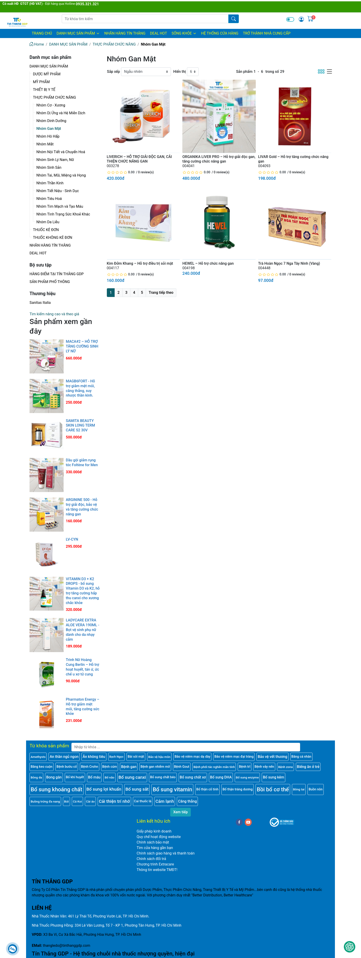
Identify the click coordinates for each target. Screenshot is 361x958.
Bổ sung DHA (221, 777)
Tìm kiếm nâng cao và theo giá (54, 314)
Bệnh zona (285, 767)
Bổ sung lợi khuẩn (103, 789)
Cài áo (90, 801)
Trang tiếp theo (161, 292)
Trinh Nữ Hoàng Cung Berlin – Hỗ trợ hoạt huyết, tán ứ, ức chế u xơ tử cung (82, 667)
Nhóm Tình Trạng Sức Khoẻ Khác (63, 214)
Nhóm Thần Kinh (49, 183)
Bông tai (298, 789)
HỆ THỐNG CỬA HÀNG (219, 33)
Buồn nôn (316, 789)
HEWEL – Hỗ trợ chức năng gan (208, 263)
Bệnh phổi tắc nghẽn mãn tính (214, 767)
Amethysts (38, 757)
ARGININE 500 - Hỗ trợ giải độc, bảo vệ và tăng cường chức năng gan (82, 507)
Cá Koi (77, 801)
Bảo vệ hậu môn (159, 757)
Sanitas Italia (40, 302)
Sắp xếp (113, 71)
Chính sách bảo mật (153, 842)
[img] (301, 19)
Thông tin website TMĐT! (157, 870)
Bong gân (54, 777)
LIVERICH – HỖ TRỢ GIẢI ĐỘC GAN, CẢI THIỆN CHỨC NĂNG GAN (139, 159)
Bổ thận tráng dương (238, 789)
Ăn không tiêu (94, 756)
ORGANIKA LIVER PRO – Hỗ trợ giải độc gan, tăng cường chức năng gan (218, 159)
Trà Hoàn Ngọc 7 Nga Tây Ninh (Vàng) (289, 263)
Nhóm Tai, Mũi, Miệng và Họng (61, 175)
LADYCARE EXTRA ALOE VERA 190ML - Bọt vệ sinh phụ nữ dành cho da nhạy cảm (82, 629)
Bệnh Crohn (89, 767)
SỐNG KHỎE (184, 33)
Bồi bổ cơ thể (273, 789)
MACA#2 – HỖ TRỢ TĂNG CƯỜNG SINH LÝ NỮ (82, 346)
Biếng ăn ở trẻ (308, 767)
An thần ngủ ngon (64, 756)
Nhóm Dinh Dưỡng (51, 121)
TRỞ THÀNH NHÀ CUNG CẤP (267, 33)
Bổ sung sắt (136, 789)
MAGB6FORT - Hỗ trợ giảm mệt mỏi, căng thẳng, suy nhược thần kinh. (80, 388)
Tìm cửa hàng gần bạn (155, 848)
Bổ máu (94, 777)
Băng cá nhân (301, 757)
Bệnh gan (128, 767)
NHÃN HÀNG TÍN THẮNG (124, 33)
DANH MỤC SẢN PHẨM (78, 33)
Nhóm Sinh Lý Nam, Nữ (55, 160)
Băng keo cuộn (41, 767)
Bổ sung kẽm (273, 777)
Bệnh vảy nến (264, 767)
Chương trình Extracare (155, 864)
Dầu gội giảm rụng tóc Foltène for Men (82, 462)
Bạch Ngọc (116, 756)
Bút (66, 801)
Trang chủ (42, 33)
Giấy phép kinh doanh (154, 831)
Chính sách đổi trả (151, 859)
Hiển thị (179, 71)
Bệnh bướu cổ (67, 767)
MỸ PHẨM (41, 82)
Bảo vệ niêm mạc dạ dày (192, 757)
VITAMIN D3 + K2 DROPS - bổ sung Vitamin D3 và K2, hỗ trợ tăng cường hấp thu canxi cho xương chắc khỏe (83, 591)
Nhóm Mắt (45, 144)
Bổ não (109, 777)
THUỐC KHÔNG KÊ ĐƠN (52, 237)
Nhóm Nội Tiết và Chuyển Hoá (60, 152)
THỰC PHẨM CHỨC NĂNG (54, 97)
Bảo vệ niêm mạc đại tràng (233, 757)
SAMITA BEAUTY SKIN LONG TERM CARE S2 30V (80, 426)
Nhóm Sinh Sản (48, 167)
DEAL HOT (158, 33)
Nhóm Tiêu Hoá (49, 198)
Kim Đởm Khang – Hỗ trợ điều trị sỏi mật (140, 263)
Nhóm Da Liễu (47, 222)
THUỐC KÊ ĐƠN (46, 230)
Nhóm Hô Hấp (47, 136)
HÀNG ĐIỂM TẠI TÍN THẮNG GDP (57, 274)
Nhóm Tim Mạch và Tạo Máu (59, 206)
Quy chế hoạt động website (159, 837)
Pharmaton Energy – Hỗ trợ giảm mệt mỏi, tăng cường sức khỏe (82, 706)
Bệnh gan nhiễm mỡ (155, 767)
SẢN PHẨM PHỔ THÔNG (50, 282)
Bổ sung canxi (132, 777)
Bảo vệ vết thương (272, 756)
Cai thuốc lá (142, 801)
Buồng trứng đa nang (45, 801)
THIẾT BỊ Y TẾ (44, 89)
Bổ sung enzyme (247, 777)
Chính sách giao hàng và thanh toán (165, 853)
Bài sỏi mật (136, 757)
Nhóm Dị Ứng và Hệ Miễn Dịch (60, 113)
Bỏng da (36, 777)
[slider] (121, 172)
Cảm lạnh (164, 801)
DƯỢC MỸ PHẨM (46, 74)
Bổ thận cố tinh (207, 789)
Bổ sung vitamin (172, 789)
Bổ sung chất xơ (193, 777)
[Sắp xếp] (146, 71)
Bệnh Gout (181, 767)
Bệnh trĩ (244, 767)
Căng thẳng (187, 801)
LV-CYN (72, 539)
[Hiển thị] (193, 71)
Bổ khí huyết (75, 777)
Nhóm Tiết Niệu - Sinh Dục (57, 191)
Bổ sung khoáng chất (56, 789)
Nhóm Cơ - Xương (50, 105)
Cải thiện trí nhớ (114, 801)
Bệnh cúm (109, 767)
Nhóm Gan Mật (48, 128)
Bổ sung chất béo (163, 777)
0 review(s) (146, 172)
